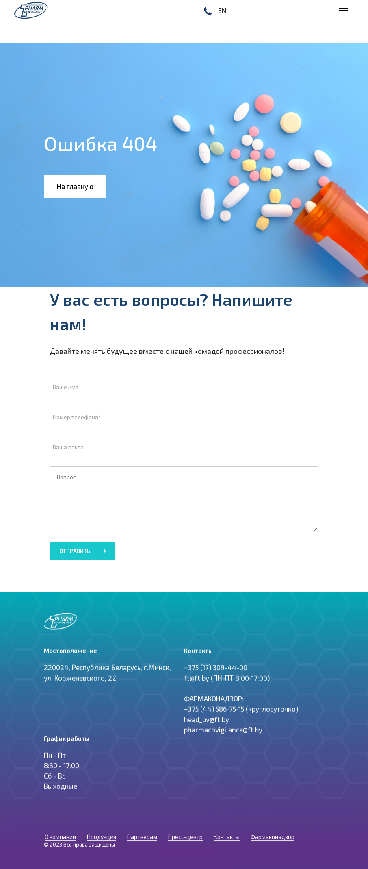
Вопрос (184, 498)
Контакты (227, 842)
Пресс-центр (185, 842)
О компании (60, 842)
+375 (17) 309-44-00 (215, 677)
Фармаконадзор (272, 842)
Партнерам (142, 842)
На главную (75, 186)
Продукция (101, 842)
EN (222, 10)
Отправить (74, 551)
